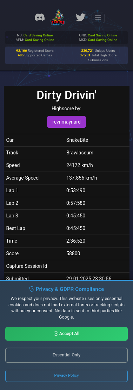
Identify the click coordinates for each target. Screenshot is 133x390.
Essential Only (66, 354)
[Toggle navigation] (98, 18)
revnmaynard (66, 122)
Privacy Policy (66, 375)
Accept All (67, 333)
